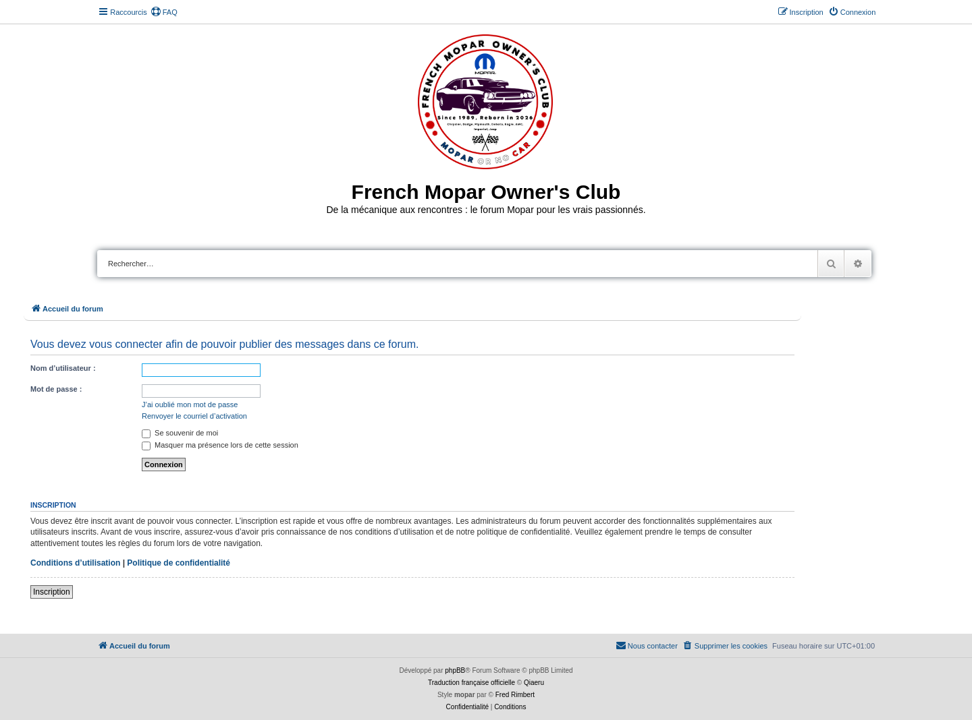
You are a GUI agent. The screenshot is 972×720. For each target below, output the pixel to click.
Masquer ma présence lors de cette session (220, 445)
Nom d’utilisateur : (63, 368)
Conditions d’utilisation (75, 563)
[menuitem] (164, 12)
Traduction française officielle (471, 682)
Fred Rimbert (515, 694)
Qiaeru (534, 682)
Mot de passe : (56, 389)
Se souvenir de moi (180, 433)
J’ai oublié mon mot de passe (190, 404)
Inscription (51, 592)
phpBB (455, 670)
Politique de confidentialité (178, 563)
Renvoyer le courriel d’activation (194, 416)
